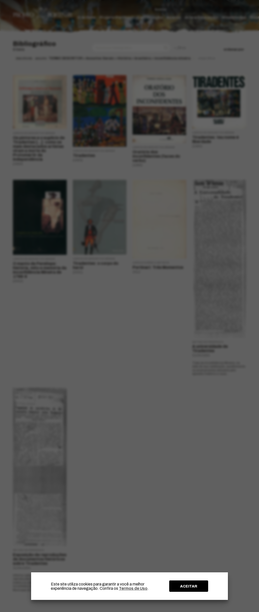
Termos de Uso (133, 588)
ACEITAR (188, 586)
